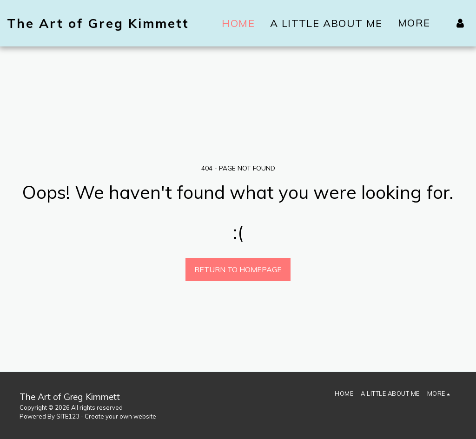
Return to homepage (238, 269)
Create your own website (120, 416)
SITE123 (67, 416)
